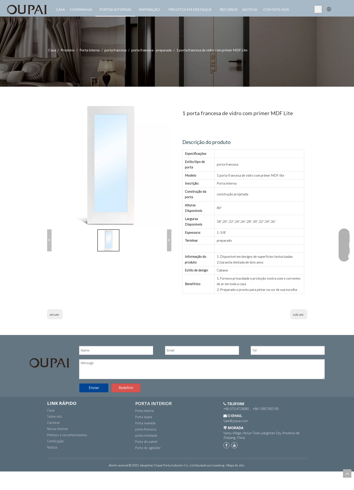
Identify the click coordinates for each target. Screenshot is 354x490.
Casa (50, 410)
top (347, 473)
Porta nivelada (145, 423)
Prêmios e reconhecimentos (67, 435)
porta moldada (146, 435)
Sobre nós (54, 416)
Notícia (52, 447)
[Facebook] (226, 445)
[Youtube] (234, 445)
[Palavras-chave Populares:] (318, 9)
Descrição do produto (206, 142)
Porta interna (144, 411)
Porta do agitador (148, 448)
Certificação (55, 441)
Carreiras (53, 423)
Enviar (94, 387)
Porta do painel (146, 442)
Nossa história (57, 429)
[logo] (49, 363)
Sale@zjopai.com (235, 421)
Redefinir (126, 387)
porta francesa (145, 429)
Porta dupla (143, 417)
